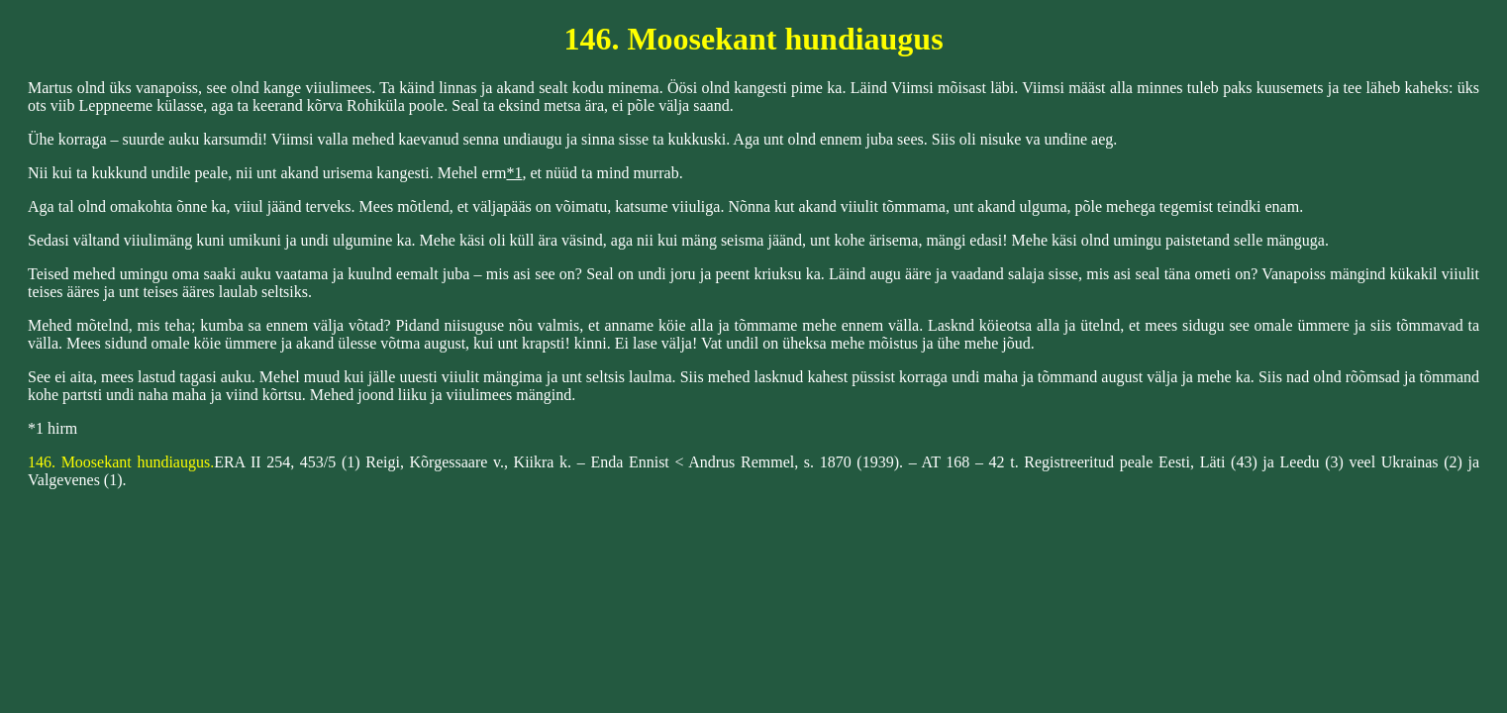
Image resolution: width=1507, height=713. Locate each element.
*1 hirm (52, 428)
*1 (514, 172)
